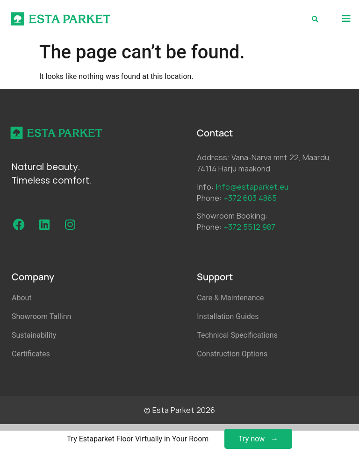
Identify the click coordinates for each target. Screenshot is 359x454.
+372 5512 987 (249, 227)
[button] (346, 19)
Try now (251, 438)
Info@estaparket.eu (251, 187)
